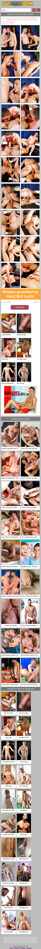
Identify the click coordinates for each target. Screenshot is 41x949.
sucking (10, 22)
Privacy (22, 948)
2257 (11, 948)
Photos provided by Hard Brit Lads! (20, 294)
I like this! (20, 307)
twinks (34, 19)
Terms (16, 948)
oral (21, 19)
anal (8, 19)
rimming (27, 19)
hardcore (15, 19)
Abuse (29, 948)
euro (4, 22)
